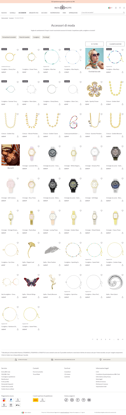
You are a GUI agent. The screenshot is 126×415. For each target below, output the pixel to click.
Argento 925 (33, 13)
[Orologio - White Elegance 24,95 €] (73, 157)
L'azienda (67, 376)
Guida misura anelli (7, 386)
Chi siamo (67, 374)
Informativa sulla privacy (103, 376)
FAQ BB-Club (5, 374)
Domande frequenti (7, 384)
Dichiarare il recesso (102, 384)
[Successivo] (122, 339)
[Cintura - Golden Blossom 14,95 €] (115, 125)
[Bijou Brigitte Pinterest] (83, 400)
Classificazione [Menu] (115, 44)
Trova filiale (36, 374)
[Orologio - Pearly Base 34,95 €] (31, 222)
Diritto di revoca (101, 381)
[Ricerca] (124, 12)
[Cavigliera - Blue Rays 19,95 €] (115, 61)
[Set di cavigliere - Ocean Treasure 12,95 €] (10, 286)
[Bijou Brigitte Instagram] (72, 400)
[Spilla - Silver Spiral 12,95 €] (115, 286)
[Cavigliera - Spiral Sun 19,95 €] (73, 286)
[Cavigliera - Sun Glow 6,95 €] (10, 254)
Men (64, 13)
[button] (116, 8)
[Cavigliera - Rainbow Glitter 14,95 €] (10, 318)
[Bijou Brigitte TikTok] (66, 400)
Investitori (67, 372)
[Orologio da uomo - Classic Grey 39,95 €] (52, 157)
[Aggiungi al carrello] (18, 72)
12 (118, 339)
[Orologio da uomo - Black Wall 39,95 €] (52, 189)
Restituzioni (5, 379)
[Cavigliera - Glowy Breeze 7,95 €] (52, 93)
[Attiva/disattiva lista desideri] (18, 50)
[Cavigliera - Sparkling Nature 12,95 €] (73, 254)
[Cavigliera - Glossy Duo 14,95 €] (10, 61)
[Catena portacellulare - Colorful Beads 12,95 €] (73, 125)
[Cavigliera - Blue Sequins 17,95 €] (73, 61)
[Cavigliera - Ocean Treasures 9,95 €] (31, 61)
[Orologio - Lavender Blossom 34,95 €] (31, 157)
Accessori (22, 13)
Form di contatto (38, 372)
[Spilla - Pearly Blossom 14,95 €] (52, 286)
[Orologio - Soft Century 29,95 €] (10, 189)
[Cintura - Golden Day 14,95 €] (10, 125)
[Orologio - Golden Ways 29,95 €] (73, 222)
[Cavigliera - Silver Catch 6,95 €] (73, 93)
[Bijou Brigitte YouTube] (89, 400)
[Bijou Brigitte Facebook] (78, 400)
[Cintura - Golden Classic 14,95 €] (52, 125)
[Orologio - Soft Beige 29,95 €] (94, 189)
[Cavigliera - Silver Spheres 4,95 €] (31, 93)
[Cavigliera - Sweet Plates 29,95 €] (31, 318)
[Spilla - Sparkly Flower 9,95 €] (94, 93)
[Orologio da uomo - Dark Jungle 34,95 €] (73, 189)
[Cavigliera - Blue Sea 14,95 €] (52, 61)
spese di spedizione (64, 412)
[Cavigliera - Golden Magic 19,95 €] (115, 254)
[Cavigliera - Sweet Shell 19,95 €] (94, 254)
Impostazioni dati (101, 386)
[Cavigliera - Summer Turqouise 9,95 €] (10, 93)
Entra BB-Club (5, 372)
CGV (97, 372)
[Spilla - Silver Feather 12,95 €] (52, 254)
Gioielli (12, 13)
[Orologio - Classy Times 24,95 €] (115, 222)
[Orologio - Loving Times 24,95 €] (52, 222)
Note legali (99, 379)
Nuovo (4, 13)
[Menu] (94, 44)
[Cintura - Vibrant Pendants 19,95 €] (31, 125)
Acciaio (44, 13)
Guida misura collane (7, 389)
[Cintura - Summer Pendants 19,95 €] (94, 125)
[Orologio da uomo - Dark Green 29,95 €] (115, 157)
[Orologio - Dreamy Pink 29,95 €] (94, 157)
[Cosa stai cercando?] (103, 12)
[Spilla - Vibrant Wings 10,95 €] (31, 286)
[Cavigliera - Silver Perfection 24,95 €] (94, 286)
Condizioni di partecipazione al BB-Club (108, 374)
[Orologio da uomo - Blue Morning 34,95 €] (115, 189)
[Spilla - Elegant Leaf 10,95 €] (31, 254)
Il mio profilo (5, 381)
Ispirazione (73, 13)
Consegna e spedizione (8, 376)
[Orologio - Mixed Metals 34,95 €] (94, 222)
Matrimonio (55, 13)
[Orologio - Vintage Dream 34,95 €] (10, 222)
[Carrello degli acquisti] (124, 8)
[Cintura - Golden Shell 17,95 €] (115, 93)
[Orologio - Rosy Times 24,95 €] (31, 189)
